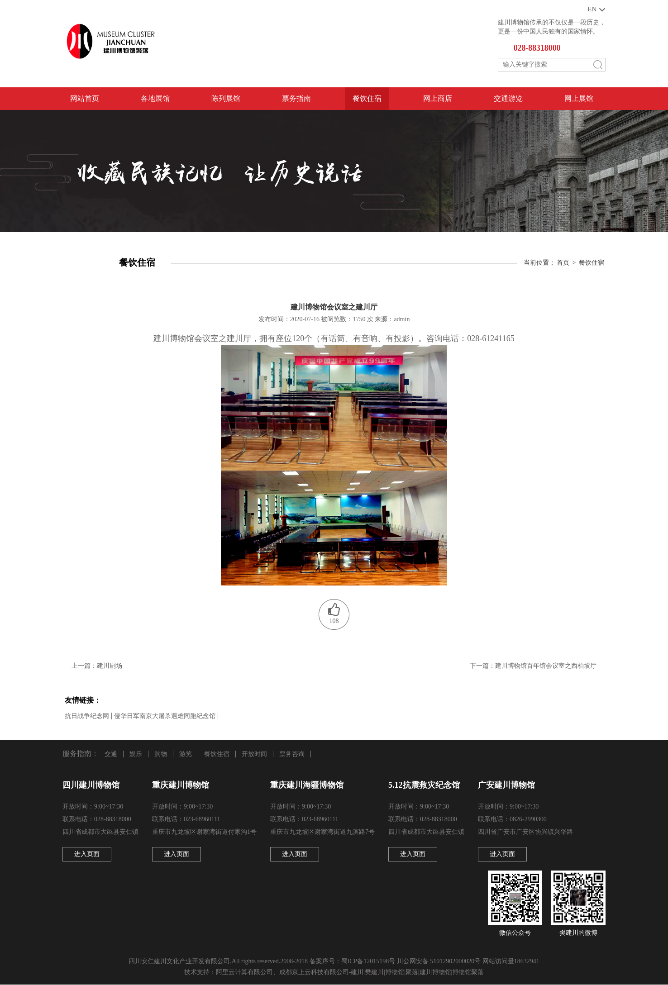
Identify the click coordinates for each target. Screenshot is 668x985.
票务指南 (296, 99)
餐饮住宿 (367, 99)
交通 (111, 754)
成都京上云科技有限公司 (314, 972)
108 (334, 621)
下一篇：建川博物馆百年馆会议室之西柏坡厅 (533, 666)
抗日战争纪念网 (87, 716)
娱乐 (135, 754)
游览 (185, 754)
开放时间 (254, 754)
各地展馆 (155, 99)
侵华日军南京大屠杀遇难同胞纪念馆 (164, 716)
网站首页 (84, 99)
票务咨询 (292, 754)
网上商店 (437, 99)
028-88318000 (537, 48)
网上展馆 (578, 99)
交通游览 (508, 99)
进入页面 (87, 854)
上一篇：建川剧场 (97, 666)
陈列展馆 (225, 99)
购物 (160, 754)
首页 (563, 263)
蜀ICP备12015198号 (368, 961)
